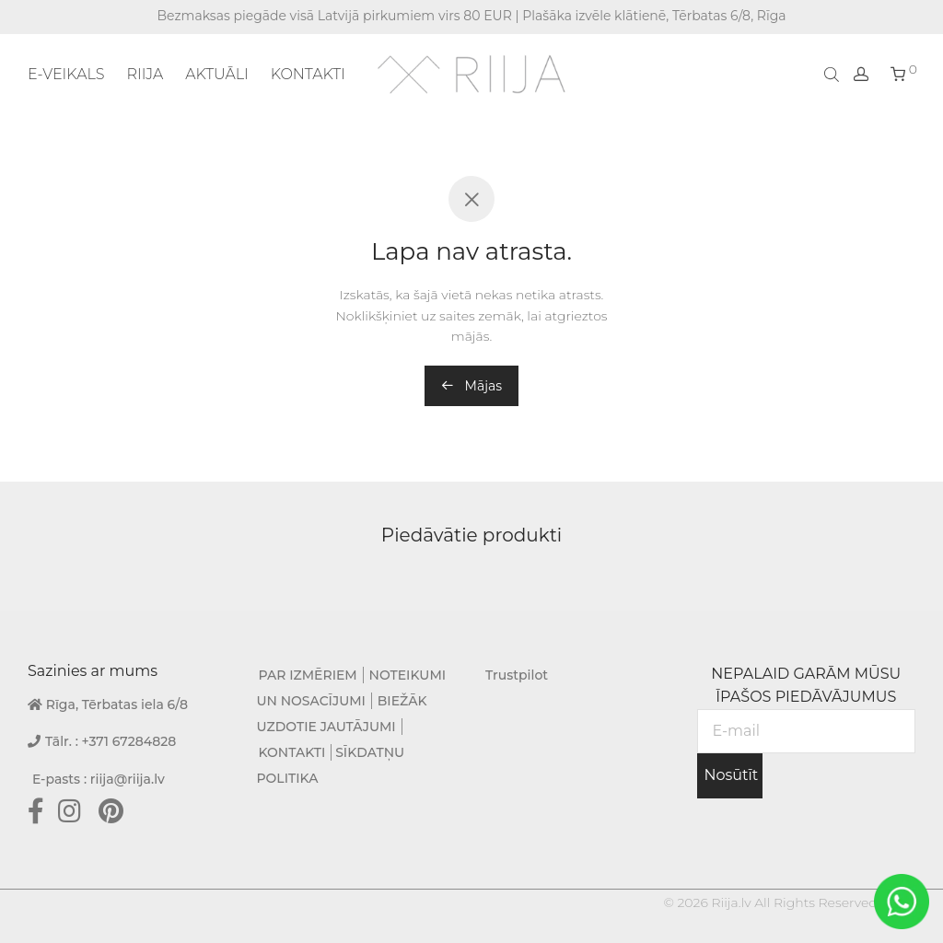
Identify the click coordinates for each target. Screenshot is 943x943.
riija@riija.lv (127, 779)
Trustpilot (516, 675)
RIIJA (144, 74)
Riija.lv (731, 902)
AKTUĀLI (217, 74)
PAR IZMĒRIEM (308, 675)
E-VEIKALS (66, 74)
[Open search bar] (833, 74)
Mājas (471, 386)
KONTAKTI (308, 74)
